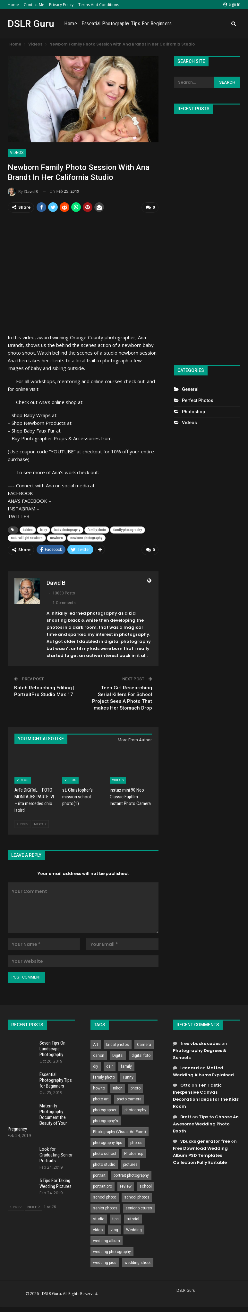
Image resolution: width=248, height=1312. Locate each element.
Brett (185, 1116)
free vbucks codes (200, 1043)
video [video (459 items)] (98, 1229)
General (190, 389)
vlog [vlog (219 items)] (114, 1229)
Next (40, 823)
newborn (56, 538)
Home (13, 4)
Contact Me (34, 4)
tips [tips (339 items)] (115, 1218)
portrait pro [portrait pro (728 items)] (102, 1186)
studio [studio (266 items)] (98, 1218)
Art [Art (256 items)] (95, 1044)
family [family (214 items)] (126, 1066)
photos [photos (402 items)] (136, 1142)
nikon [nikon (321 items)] (118, 1088)
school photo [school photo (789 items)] (104, 1197)
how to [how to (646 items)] (99, 1088)
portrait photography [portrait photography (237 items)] (131, 1175)
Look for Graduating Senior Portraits (56, 1154)
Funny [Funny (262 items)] (128, 1077)
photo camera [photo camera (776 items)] (129, 1099)
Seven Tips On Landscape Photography (52, 1048)
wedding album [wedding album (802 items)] (106, 1240)
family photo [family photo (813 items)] (104, 1077)
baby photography (67, 530)
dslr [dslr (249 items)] (109, 1066)
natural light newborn (27, 538)
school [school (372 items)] (146, 1186)
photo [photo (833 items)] (136, 1088)
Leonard (189, 1067)
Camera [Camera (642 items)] (144, 1044)
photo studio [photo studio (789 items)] (104, 1164)
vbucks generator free (205, 1141)
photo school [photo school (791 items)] (104, 1153)
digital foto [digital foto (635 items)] (141, 1055)
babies (28, 530)
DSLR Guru (31, 23)
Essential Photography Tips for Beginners (164, 24)
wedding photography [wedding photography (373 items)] (112, 1251)
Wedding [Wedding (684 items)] (134, 1229)
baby (43, 530)
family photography (127, 530)
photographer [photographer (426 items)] (104, 1109)
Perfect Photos (197, 400)
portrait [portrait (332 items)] (99, 1175)
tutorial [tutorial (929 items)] (133, 1218)
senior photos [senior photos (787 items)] (105, 1208)
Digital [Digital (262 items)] (118, 1055)
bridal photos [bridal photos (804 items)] (117, 1044)
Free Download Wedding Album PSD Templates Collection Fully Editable (200, 1155)
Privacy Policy (61, 4)
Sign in (231, 4)
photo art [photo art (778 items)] (101, 1099)
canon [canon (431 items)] (98, 1055)
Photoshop (193, 411)
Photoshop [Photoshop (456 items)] (133, 1153)
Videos (16, 152)
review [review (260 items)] (126, 1186)
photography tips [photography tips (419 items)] (107, 1142)
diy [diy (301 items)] (95, 1066)
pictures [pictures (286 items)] (130, 1164)
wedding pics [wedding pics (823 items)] (104, 1262)
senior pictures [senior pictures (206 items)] (138, 1208)
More (219, 23)
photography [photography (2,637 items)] (135, 1109)
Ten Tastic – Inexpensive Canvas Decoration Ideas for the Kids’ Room (206, 1095)
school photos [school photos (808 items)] (137, 1197)
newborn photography (86, 538)
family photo (97, 530)
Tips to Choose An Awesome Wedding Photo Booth (206, 1123)
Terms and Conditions (98, 4)
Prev (23, 823)
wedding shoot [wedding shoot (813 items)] (137, 1262)
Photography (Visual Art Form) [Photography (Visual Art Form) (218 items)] (119, 1131)
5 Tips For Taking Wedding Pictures (55, 1183)
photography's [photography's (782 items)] (105, 1120)
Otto (185, 1085)
